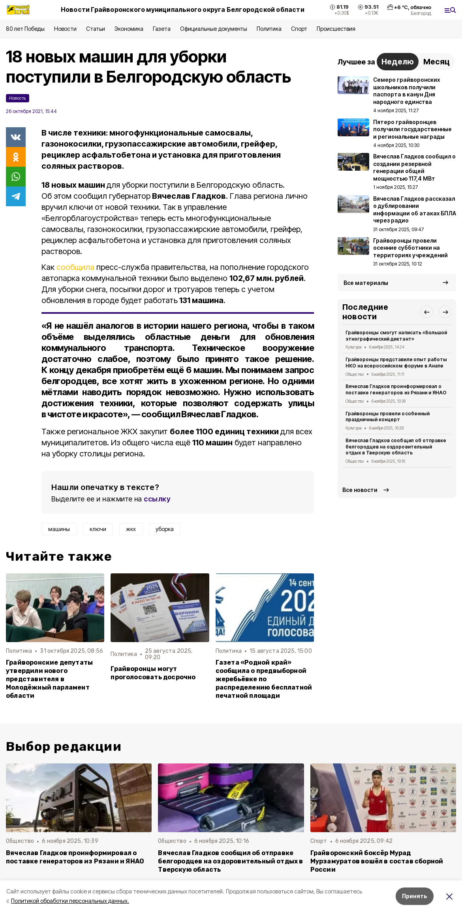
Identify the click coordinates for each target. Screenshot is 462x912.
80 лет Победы (25, 28)
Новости (65, 28)
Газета (162, 28)
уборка (165, 529)
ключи (98, 529)
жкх (131, 529)
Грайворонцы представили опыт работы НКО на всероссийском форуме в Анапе (396, 362)
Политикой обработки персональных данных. (70, 900)
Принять (414, 896)
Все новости (359, 489)
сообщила (75, 267)
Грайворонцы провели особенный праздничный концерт (388, 417)
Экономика (129, 28)
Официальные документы (213, 28)
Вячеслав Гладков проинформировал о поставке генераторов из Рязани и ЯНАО (396, 389)
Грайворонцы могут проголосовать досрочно (153, 673)
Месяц (436, 61)
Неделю (397, 61)
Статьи (95, 28)
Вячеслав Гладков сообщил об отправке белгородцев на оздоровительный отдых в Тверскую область (396, 446)
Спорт (299, 28)
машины (59, 529)
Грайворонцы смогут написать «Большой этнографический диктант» (396, 336)
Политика (269, 28)
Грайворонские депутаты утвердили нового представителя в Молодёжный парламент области (49, 679)
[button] (426, 311)
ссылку (157, 499)
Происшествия (336, 28)
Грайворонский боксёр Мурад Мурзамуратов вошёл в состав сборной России (376, 861)
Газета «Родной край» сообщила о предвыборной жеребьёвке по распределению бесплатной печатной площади (264, 679)
